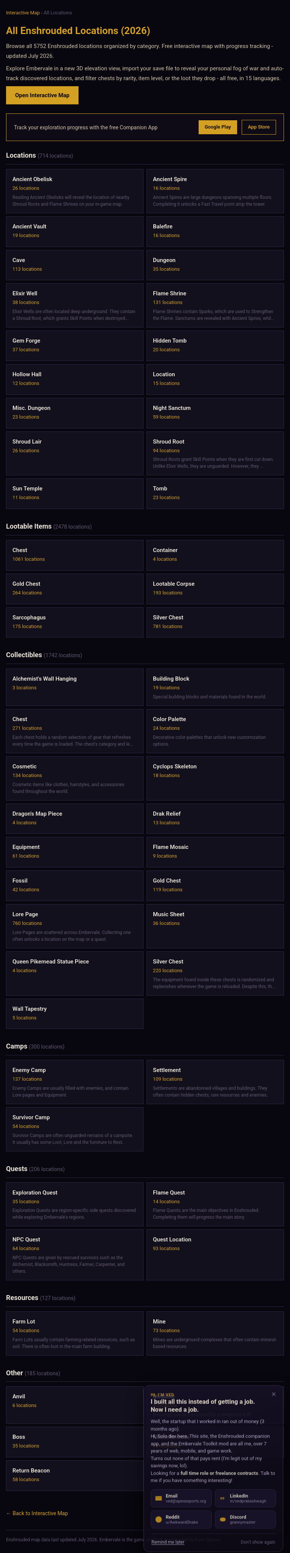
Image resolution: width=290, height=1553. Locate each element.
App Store (259, 127)
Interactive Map (23, 13)
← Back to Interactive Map (37, 1513)
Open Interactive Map (42, 95)
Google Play (218, 127)
